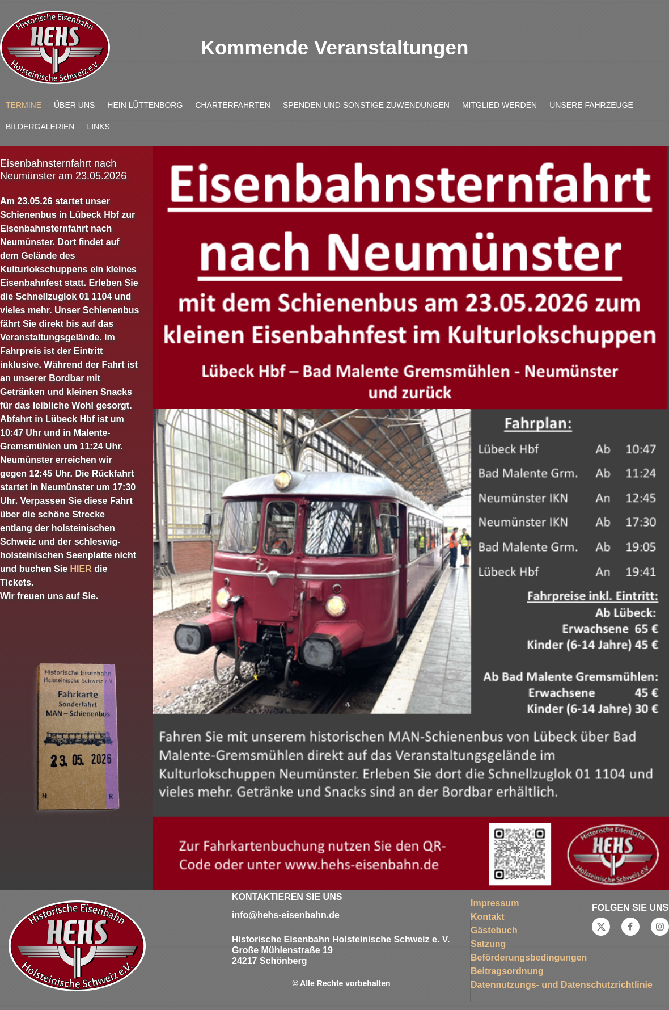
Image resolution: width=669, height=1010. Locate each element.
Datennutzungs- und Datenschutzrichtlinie (562, 985)
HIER (81, 569)
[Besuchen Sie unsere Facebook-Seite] (630, 927)
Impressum (495, 903)
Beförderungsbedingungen (529, 957)
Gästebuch (494, 930)
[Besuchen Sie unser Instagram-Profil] (660, 927)
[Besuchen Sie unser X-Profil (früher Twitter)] (601, 927)
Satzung (488, 944)
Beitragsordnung (507, 971)
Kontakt (488, 916)
